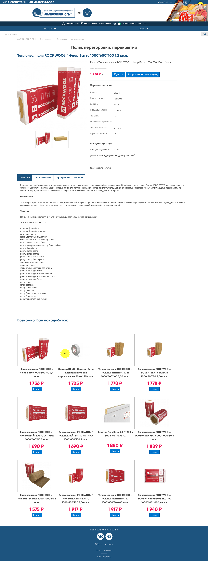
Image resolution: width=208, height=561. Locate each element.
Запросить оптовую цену (143, 74)
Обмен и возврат (104, 544)
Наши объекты (104, 550)
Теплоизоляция (46, 39)
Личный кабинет (174, 2)
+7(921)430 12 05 (90, 24)
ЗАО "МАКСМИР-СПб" (26, 39)
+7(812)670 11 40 (72, 24)
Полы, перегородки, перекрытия (70, 39)
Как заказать (104, 556)
